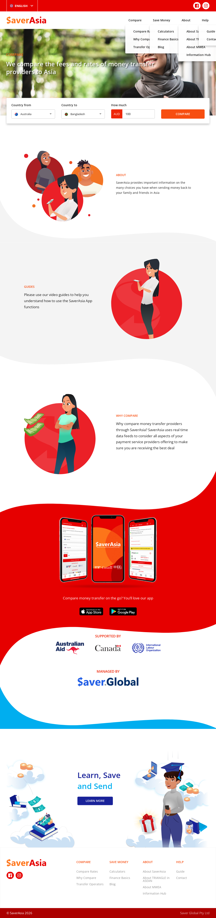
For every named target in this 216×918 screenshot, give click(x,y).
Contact (181, 878)
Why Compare (86, 878)
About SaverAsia (154, 871)
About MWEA (152, 887)
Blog (112, 884)
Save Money (161, 20)
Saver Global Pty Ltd (194, 913)
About (186, 20)
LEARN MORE (95, 801)
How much (119, 105)
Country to (69, 105)
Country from (21, 105)
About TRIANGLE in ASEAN (156, 879)
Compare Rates (87, 871)
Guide (180, 871)
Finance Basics (119, 878)
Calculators (117, 871)
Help (205, 20)
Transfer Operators (90, 884)
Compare (135, 20)
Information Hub (154, 893)
